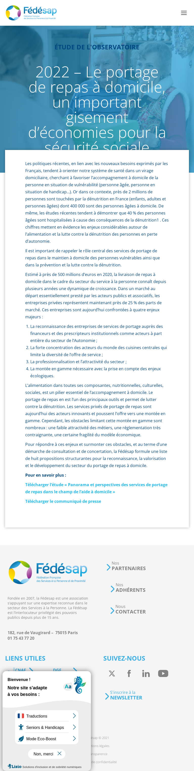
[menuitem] (97, 737)
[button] (126, 566)
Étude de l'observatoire (97, 47)
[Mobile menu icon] (184, 13)
